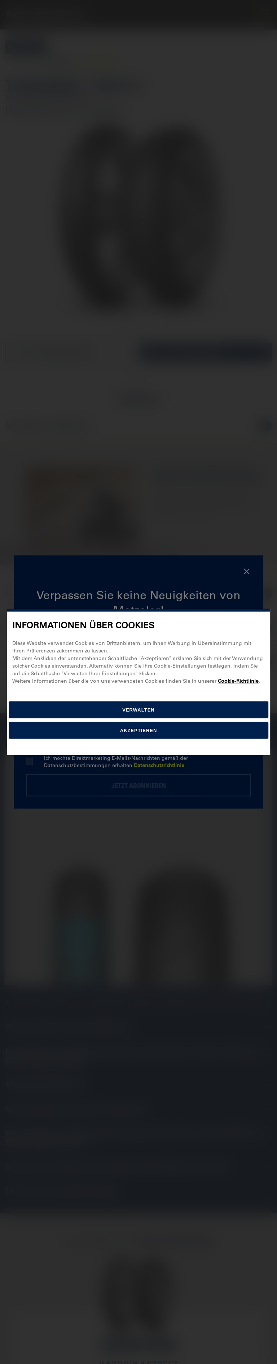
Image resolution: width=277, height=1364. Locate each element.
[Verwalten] (138, 709)
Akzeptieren (138, 730)
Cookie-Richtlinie (238, 680)
